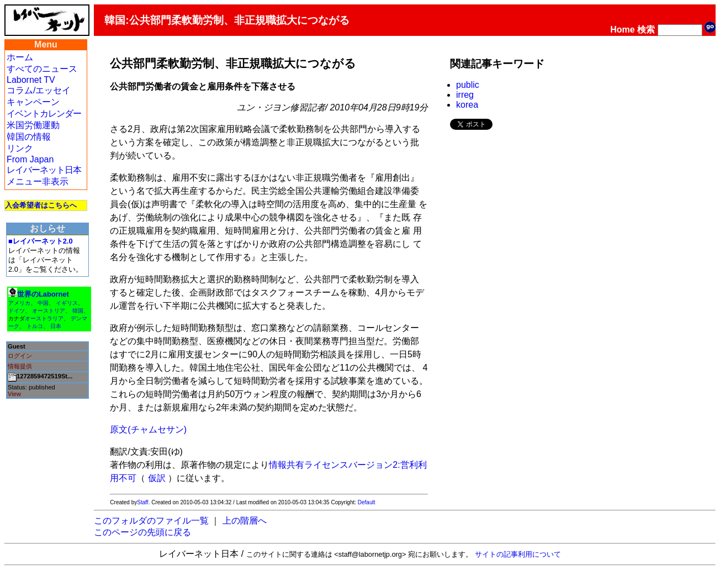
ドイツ (16, 311)
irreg (465, 94)
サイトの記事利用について (518, 554)
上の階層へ (245, 520)
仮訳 (157, 478)
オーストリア (48, 311)
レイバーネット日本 (44, 170)
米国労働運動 (33, 125)
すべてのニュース (42, 68)
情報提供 (20, 366)
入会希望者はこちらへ (41, 205)
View (14, 393)
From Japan (30, 159)
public (467, 84)
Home (622, 29)
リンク (20, 148)
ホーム (20, 57)
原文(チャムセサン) (148, 429)
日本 (55, 326)
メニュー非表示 (37, 181)
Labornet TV (31, 80)
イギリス (67, 303)
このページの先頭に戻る (142, 532)
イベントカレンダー (44, 113)
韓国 (77, 311)
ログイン (20, 355)
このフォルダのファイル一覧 (151, 520)
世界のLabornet (43, 294)
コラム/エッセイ (39, 90)
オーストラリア (44, 318)
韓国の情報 (29, 136)
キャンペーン (33, 102)
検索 (646, 29)
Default (366, 502)
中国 (43, 303)
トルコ (35, 326)
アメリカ (19, 303)
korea (467, 104)
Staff (142, 502)
